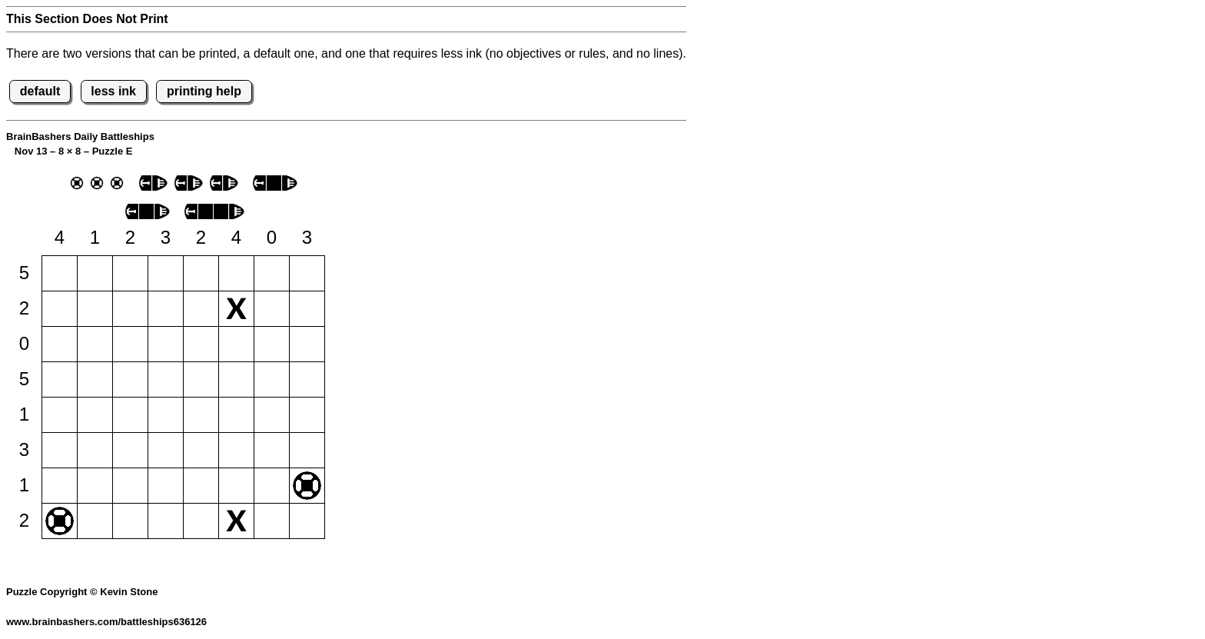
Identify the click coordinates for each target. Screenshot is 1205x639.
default (40, 91)
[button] (59, 273)
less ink (113, 91)
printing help (204, 91)
